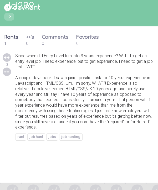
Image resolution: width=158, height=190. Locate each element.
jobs (52, 137)
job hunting (70, 137)
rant (20, 137)
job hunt (36, 137)
